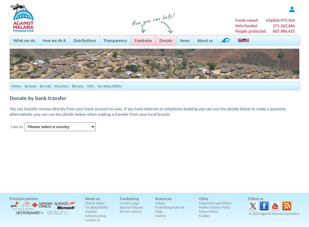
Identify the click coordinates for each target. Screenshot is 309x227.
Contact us (92, 220)
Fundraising (129, 198)
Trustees (91, 211)
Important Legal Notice (215, 203)
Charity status (94, 203)
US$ (280, 20)
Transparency (115, 40)
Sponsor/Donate (131, 207)
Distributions (85, 40)
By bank (31, 86)
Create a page (129, 203)
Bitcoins (78, 86)
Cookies (204, 216)
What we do (24, 40)
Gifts (90, 86)
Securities (61, 86)
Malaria (160, 216)
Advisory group (96, 216)
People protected (250, 31)
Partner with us (131, 211)
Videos (160, 203)
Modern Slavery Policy (214, 207)
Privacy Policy (208, 211)
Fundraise (143, 40)
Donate (165, 40)
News (185, 40)
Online (16, 86)
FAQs (158, 211)
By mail (45, 86)
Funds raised (246, 20)
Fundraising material (169, 207)
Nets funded (246, 25)
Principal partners (24, 198)
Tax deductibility (109, 86)
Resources (163, 198)
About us (205, 40)
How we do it (54, 40)
